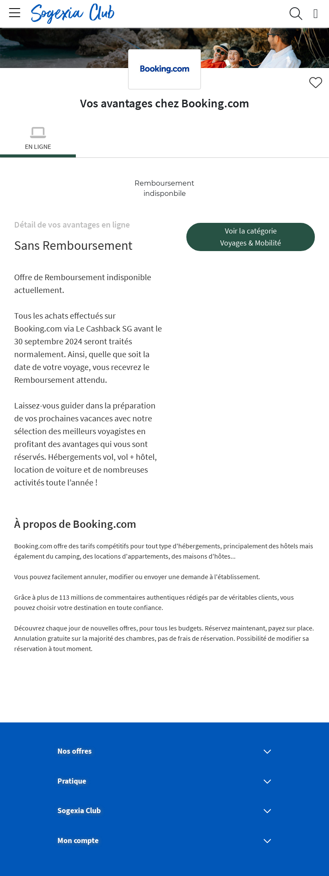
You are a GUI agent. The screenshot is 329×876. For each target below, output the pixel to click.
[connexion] (316, 14)
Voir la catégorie (251, 231)
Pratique (71, 781)
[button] (250, 237)
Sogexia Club (79, 810)
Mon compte (78, 840)
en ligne (38, 146)
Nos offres (74, 751)
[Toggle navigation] (14, 14)
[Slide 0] (38, 155)
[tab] (38, 140)
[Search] (296, 14)
